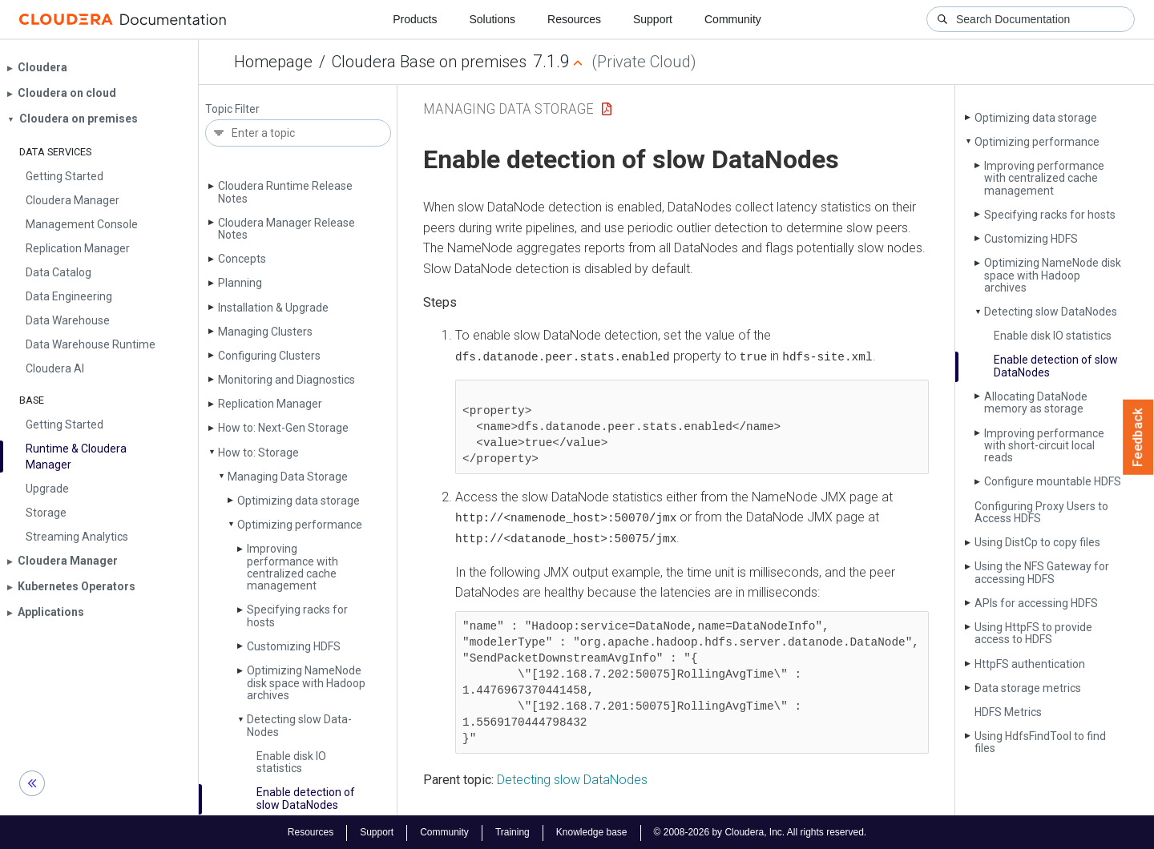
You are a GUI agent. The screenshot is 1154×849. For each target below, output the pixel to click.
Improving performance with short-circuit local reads (1044, 446)
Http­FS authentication (1029, 664)
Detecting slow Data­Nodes (299, 725)
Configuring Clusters (269, 355)
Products (415, 19)
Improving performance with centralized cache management (292, 567)
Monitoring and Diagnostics (286, 379)
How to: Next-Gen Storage (283, 427)
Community (732, 19)
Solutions (492, 19)
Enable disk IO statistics (291, 762)
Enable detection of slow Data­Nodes (305, 798)
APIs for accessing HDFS (1036, 603)
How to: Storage (258, 452)
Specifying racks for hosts (297, 615)
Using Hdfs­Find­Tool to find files (1040, 742)
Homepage (273, 61)
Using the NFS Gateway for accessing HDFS (1041, 572)
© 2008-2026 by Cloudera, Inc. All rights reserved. (760, 831)
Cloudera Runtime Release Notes (285, 191)
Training (512, 831)
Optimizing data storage (298, 500)
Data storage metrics (1027, 688)
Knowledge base (591, 831)
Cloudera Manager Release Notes (286, 228)
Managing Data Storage (288, 476)
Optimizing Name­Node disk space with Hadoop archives (306, 683)
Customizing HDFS (294, 646)
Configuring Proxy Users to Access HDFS (1041, 512)
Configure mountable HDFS (1052, 481)
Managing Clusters (265, 331)
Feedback (1138, 437)
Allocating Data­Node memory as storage (1035, 402)
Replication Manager (270, 403)
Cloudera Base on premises (429, 61)
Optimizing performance (299, 524)
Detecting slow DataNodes (572, 778)
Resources (574, 19)
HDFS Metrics (1008, 712)
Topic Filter (232, 109)
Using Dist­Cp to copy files (1037, 542)
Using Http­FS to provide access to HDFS (1033, 633)
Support (652, 19)
